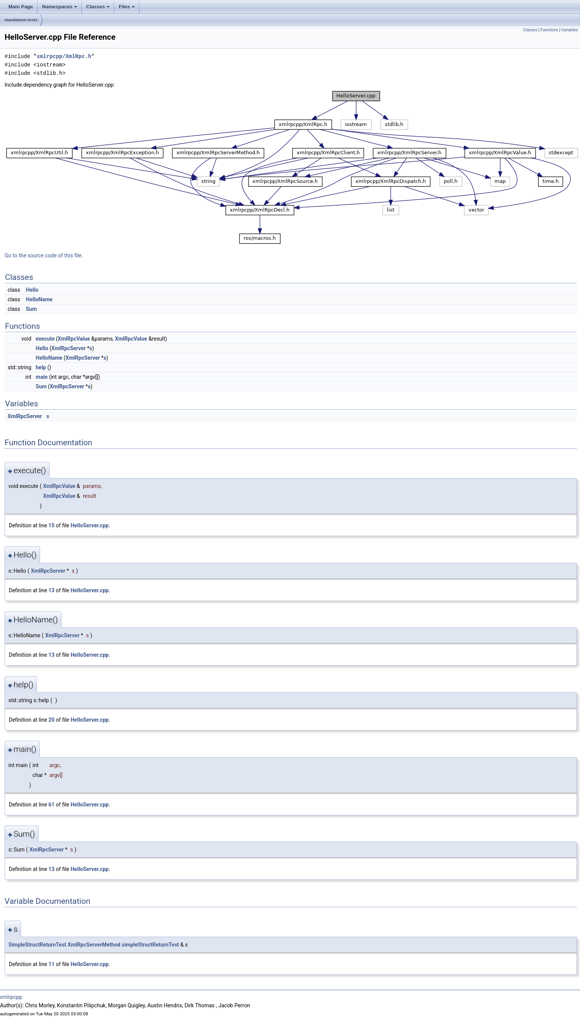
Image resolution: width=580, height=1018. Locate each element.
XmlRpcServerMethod (94, 945)
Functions (549, 29)
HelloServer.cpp (90, 525)
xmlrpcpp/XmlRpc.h (64, 56)
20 (51, 720)
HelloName (39, 299)
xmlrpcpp (11, 997)
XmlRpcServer (69, 348)
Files (127, 7)
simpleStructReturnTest (150, 945)
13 (51, 590)
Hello (32, 290)
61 (51, 804)
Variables (569, 29)
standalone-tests (20, 20)
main (42, 377)
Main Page (20, 7)
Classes (98, 7)
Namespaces (59, 7)
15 (51, 525)
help (41, 367)
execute (45, 339)
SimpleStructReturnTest (37, 945)
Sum (31, 309)
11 (51, 964)
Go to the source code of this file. (44, 255)
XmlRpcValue (74, 339)
